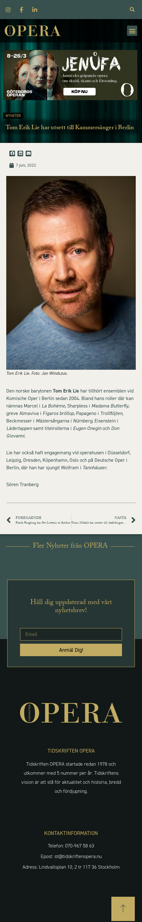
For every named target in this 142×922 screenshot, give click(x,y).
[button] (132, 31)
